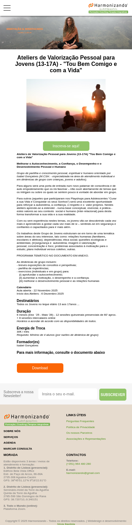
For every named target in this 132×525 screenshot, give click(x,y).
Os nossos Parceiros (79, 432)
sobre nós (12, 431)
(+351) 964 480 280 (78, 463)
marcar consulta (18, 448)
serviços (11, 437)
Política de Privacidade (80, 427)
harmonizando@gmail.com (83, 473)
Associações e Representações (86, 438)
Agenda (10, 442)
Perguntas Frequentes (80, 421)
